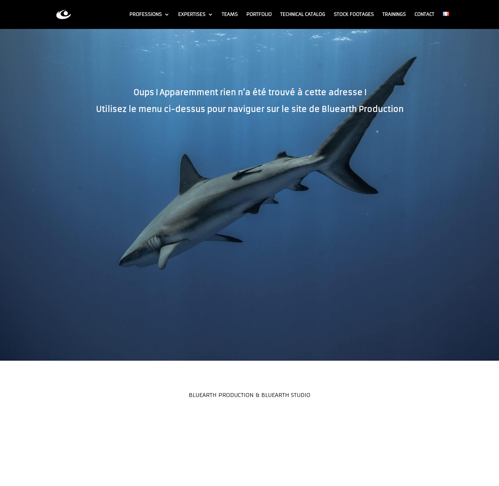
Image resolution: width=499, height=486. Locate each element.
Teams (230, 14)
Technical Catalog (302, 14)
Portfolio (259, 14)
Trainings (394, 14)
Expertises (191, 14)
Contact (424, 14)
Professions (145, 14)
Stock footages (354, 14)
